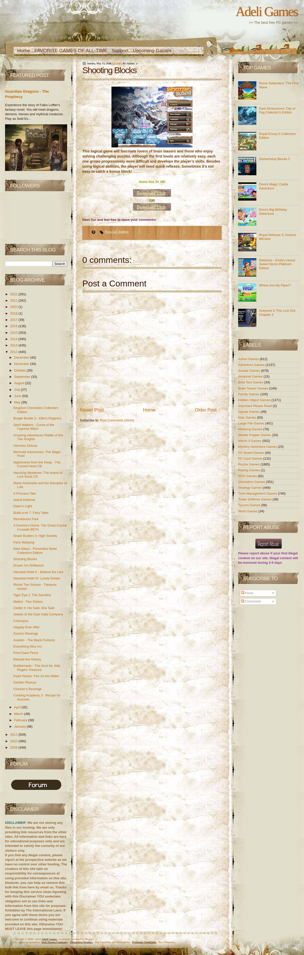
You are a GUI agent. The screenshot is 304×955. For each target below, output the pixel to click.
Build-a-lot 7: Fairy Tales (30, 513)
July (17, 390)
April (18, 707)
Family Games (249, 394)
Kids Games (247, 417)
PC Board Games (251, 453)
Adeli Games (267, 11)
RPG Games (248, 476)
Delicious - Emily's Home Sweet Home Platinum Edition (277, 264)
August (19, 383)
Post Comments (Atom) (117, 420)
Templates (144, 942)
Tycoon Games (249, 505)
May (17, 402)
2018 (14, 313)
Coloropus (20, 621)
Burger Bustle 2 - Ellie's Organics (37, 418)
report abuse (260, 553)
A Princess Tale (24, 493)
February (21, 720)
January (20, 726)
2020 (14, 307)
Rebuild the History (27, 659)
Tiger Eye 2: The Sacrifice (32, 595)
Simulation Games (252, 482)
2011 (14, 734)
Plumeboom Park (26, 519)
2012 (14, 352)
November (22, 364)
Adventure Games (251, 365)
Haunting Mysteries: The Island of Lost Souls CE (37, 475)
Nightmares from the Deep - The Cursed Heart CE (36, 464)
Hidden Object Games (255, 400)
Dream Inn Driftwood (28, 565)
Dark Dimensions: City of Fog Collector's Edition (277, 110)
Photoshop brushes (81, 942)
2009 (14, 747)
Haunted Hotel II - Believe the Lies (38, 572)
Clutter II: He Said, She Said (33, 608)
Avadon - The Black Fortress (34, 640)
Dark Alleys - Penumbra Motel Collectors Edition (35, 551)
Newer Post (92, 410)
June (18, 396)
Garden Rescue (24, 682)
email (44, 887)
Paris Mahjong (23, 542)
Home (23, 50)
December (22, 357)
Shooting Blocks (25, 559)
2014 (14, 339)
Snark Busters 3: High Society (35, 536)
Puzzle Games (117, 232)
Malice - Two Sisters (28, 601)
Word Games (248, 511)
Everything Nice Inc (27, 646)
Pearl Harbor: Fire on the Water (36, 676)
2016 (14, 326)
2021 (14, 300)
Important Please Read (255, 406)
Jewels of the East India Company (38, 614)
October (20, 370)
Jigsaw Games (249, 412)
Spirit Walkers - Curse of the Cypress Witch (33, 427)
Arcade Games (249, 371)
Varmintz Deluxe (25, 445)
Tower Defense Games (255, 499)
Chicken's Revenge (27, 689)
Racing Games (249, 470)
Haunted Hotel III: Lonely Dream (36, 578)
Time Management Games (258, 493)
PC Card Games (250, 458)
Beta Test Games (251, 382)
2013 (14, 345)
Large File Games (251, 423)
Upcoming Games (152, 50)
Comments (251, 601)
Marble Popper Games (255, 435)
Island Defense (24, 500)
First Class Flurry (25, 653)
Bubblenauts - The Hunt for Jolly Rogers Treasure (36, 668)
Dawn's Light (22, 506)
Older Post (206, 410)
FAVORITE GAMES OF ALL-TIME (70, 50)
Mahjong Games (250, 429)
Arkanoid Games (250, 376)
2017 (14, 320)
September (22, 377)
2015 (14, 333)
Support (120, 50)
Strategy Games (250, 488)
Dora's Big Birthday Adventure (273, 212)
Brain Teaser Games (253, 388)
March (19, 714)
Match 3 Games (250, 441)
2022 (14, 294)
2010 (14, 741)
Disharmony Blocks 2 (274, 159)
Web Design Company (54, 942)
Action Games (249, 359)
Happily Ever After (26, 627)
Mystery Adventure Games (258, 447)
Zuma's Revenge (25, 633)
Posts (247, 593)
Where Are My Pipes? (275, 285)
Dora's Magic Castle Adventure (273, 186)
